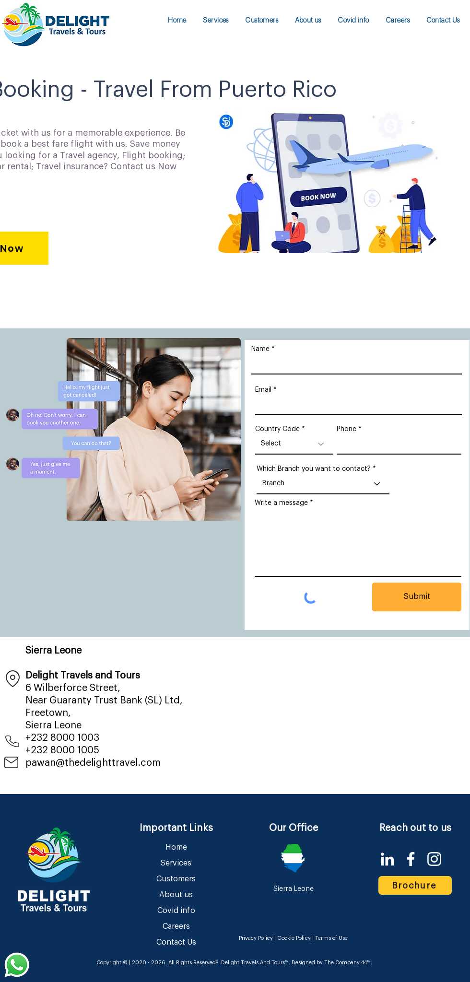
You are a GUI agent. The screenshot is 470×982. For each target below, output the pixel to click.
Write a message (281, 503)
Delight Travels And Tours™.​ (255, 962)
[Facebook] (410, 859)
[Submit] (416, 597)
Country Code (277, 429)
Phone (346, 429)
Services (176, 863)
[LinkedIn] (387, 859)
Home (176, 847)
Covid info (176, 910)
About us (176, 895)
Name (260, 349)
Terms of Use (331, 938)
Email (263, 389)
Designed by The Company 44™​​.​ (331, 962)
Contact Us (176, 942)
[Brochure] (415, 885)
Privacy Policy (256, 938)
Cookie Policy (293, 938)
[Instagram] (434, 859)
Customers (176, 879)
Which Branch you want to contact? (314, 469)
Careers (176, 926)
